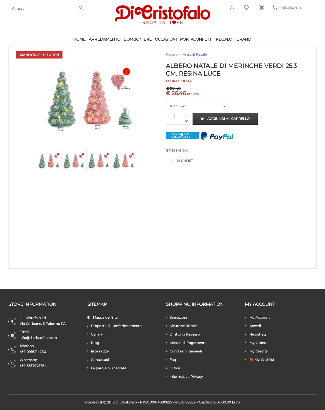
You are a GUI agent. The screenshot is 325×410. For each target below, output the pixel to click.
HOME (79, 39)
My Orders (256, 343)
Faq (171, 360)
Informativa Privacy (184, 376)
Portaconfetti (196, 39)
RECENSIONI (177, 150)
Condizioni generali (184, 351)
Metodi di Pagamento (186, 343)
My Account (257, 317)
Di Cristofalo (126, 402)
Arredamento (104, 39)
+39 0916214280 (33, 352)
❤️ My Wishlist (259, 360)
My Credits (256, 351)
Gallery (95, 334)
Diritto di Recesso (183, 334)
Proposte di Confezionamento (114, 326)
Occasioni (166, 39)
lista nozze (98, 351)
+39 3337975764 (33, 366)
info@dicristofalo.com (38, 338)
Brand (243, 39)
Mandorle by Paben (39, 55)
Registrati (255, 334)
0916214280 (290, 8)
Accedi (253, 326)
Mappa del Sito (102, 317)
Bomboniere (138, 39)
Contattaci (98, 360)
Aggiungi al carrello (225, 119)
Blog (93, 343)
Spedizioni (176, 317)
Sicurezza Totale (181, 326)
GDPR (173, 368)
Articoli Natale (195, 54)
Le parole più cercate (106, 368)
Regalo (224, 39)
